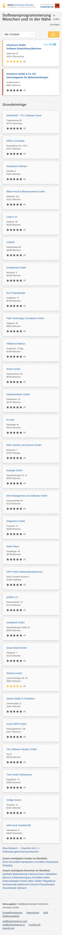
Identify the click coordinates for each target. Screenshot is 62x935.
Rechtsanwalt (9, 884)
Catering (32, 874)
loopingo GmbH (14, 470)
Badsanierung (20, 874)
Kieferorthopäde (10, 881)
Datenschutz (32, 912)
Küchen (23, 881)
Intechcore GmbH (24, 47)
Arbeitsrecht (23, 884)
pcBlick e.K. (12, 597)
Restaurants (52, 862)
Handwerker (27, 862)
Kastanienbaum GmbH (18, 394)
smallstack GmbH (15, 622)
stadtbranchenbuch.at (13, 924)
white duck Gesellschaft (18, 825)
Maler (31, 881)
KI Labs (10, 419)
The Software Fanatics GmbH (21, 749)
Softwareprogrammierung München (20, 851)
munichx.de (35, 924)
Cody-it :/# (11, 217)
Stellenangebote (10, 916)
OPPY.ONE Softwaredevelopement (24, 571)
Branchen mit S (29, 848)
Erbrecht (34, 884)
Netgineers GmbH (15, 521)
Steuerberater (9, 888)
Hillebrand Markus (15, 343)
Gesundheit (15, 862)
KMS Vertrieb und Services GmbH (23, 445)
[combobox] (4, 34)
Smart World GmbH (16, 648)
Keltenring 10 (24, 55)
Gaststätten (51, 874)
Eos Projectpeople (15, 293)
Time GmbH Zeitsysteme (19, 774)
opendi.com (8, 928)
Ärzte (5, 862)
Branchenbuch (9, 848)
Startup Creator (14, 673)
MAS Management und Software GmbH (26, 495)
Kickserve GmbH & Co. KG (31, 76)
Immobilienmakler (41, 877)
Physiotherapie (47, 884)
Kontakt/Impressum (12, 912)
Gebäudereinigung (21, 877)
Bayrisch (6, 877)
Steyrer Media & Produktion (20, 698)
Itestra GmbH (13, 369)
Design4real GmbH (16, 267)
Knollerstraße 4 (32, 84)
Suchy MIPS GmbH (16, 724)
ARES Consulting (15, 141)
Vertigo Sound (13, 800)
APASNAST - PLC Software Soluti (23, 115)
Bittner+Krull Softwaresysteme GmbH (25, 191)
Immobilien (39, 862)
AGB (45, 912)
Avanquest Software (16, 166)
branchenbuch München (20, 5)
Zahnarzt (21, 888)
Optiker (38, 881)
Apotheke (7, 874)
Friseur (40, 874)
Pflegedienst (49, 881)
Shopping (7, 865)
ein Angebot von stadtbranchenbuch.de (21, 7)
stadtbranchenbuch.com (14, 921)
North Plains (12, 546)
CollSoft (10, 242)
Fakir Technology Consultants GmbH (25, 318)
